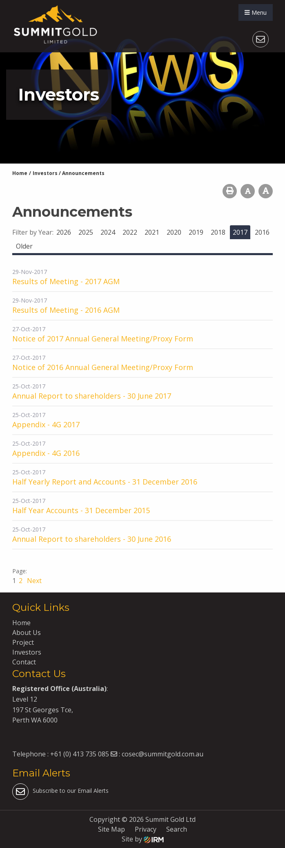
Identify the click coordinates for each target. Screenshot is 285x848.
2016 (262, 232)
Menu (256, 12)
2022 (129, 232)
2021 (152, 232)
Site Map (111, 829)
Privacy (145, 829)
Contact (24, 661)
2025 (85, 232)
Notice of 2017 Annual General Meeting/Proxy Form (102, 338)
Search (176, 829)
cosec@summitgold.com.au (162, 753)
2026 (63, 232)
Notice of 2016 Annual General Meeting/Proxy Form (102, 367)
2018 (218, 232)
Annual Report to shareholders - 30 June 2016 (91, 539)
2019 (196, 232)
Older (24, 246)
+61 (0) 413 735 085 (79, 753)
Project (23, 642)
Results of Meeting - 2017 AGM (66, 281)
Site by (143, 839)
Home (21, 622)
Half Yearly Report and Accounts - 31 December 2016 (104, 482)
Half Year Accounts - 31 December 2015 (81, 510)
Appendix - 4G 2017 (46, 424)
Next (33, 580)
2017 (240, 232)
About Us (26, 632)
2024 (107, 232)
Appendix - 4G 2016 (46, 453)
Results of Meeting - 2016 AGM (66, 310)
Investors (26, 652)
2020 (174, 232)
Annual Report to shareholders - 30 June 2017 (91, 396)
